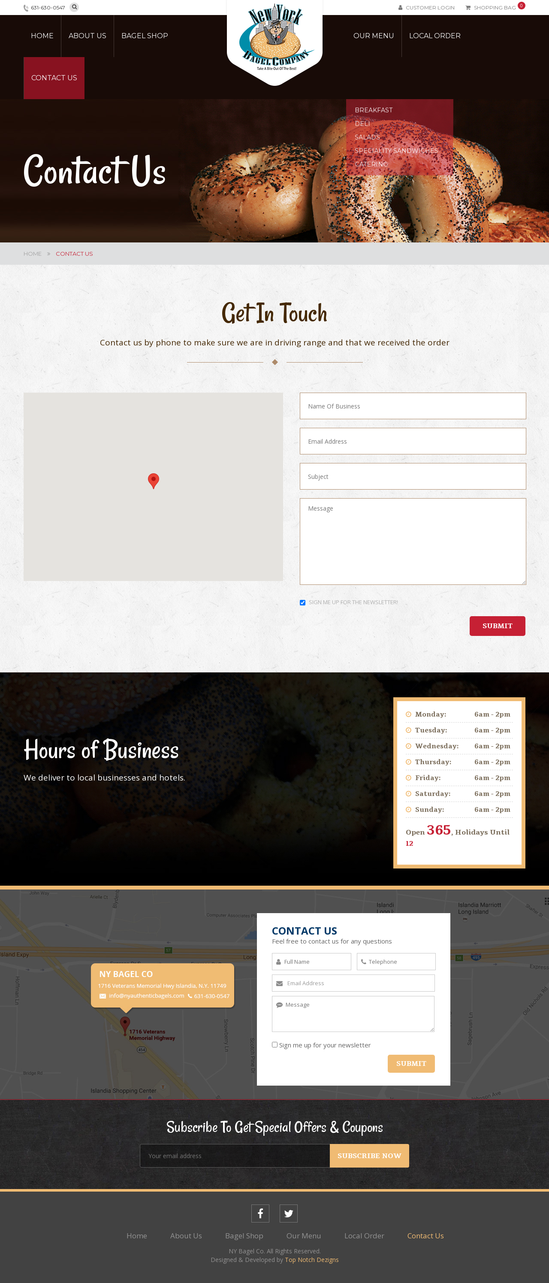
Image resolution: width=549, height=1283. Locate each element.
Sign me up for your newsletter (321, 1045)
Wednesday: (437, 746)
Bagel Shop (144, 36)
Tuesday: (431, 730)
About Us (87, 36)
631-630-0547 (48, 7)
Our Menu (373, 36)
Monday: (430, 714)
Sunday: (429, 809)
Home (42, 36)
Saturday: (433, 794)
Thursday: (433, 762)
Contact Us (54, 78)
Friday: (428, 778)
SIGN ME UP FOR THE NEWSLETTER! (349, 602)
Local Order (435, 36)
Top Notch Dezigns (312, 1260)
